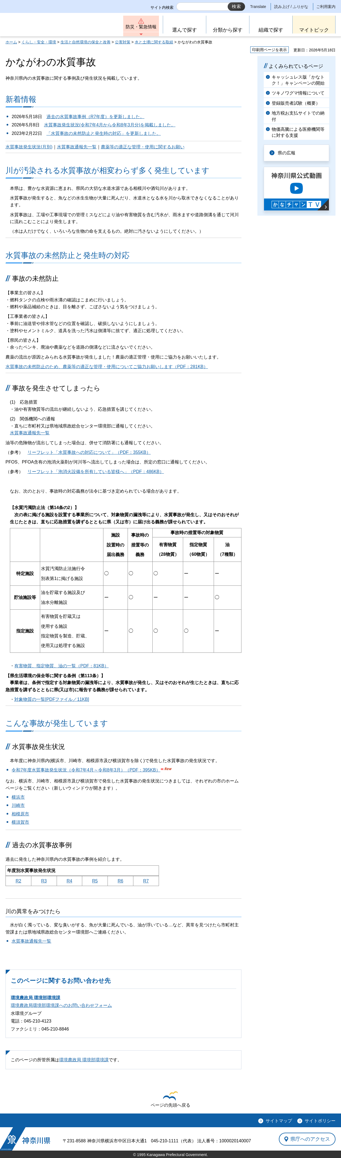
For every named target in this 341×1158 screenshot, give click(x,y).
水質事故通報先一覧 (77, 147)
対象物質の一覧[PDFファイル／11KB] (51, 699)
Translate (258, 6)
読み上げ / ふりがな (291, 6)
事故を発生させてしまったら (56, 388)
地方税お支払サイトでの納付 (298, 116)
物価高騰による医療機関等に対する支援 (298, 132)
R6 (120, 881)
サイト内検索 (162, 7)
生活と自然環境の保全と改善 (86, 42)
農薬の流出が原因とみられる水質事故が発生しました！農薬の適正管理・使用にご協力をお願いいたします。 (113, 357)
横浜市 (18, 797)
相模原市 (20, 814)
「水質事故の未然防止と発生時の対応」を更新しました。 (103, 133)
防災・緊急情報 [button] (141, 26)
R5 (95, 881)
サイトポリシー (320, 1120)
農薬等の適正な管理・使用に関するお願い (143, 147)
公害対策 (122, 42)
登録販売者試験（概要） (296, 103)
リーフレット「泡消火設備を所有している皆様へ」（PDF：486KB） (96, 471)
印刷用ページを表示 (269, 50)
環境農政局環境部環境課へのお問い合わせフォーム (61, 1005)
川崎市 (18, 805)
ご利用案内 (326, 6)
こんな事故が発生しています (57, 723)
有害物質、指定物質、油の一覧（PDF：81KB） (61, 665)
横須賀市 (20, 822)
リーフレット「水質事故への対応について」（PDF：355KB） (89, 452)
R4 (69, 881)
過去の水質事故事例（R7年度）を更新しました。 (95, 116)
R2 (18, 881)
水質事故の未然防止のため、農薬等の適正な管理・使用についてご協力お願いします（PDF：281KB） (107, 366)
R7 (146, 881)
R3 (43, 881)
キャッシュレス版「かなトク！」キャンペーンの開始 (298, 80)
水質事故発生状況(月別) (29, 147)
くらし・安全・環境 (38, 42)
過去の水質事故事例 (42, 845)
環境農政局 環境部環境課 (35, 997)
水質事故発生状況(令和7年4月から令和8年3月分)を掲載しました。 (109, 125)
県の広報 (286, 153)
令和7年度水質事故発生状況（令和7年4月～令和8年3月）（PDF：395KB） (86, 770)
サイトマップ (279, 1120)
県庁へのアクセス (310, 1139)
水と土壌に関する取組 (154, 42)
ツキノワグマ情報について (298, 93)
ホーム (11, 42)
